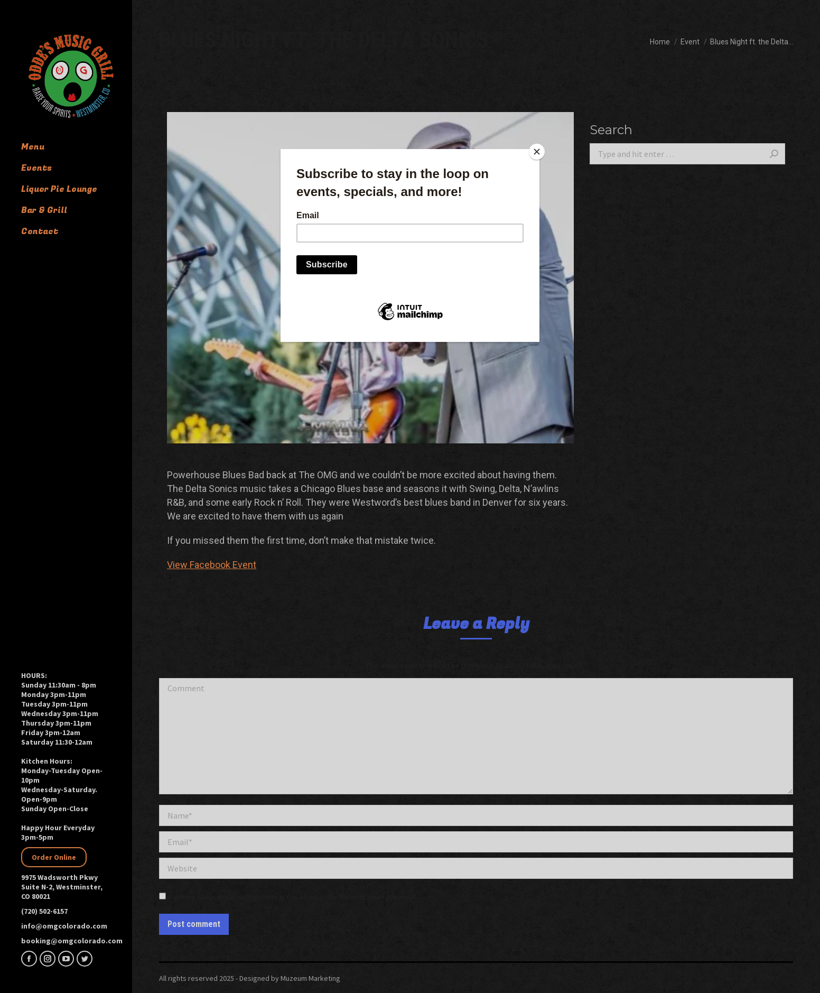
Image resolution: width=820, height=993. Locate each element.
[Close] (537, 152)
